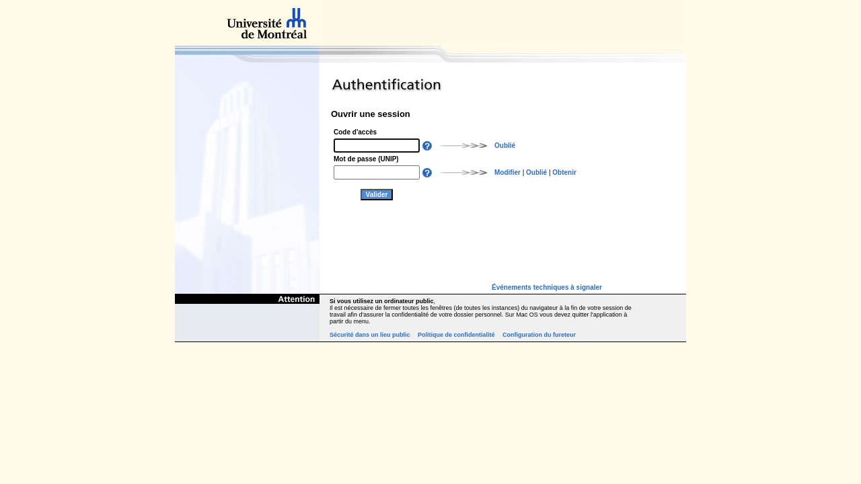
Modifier (507, 172)
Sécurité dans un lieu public (370, 334)
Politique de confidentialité (456, 334)
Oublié (504, 145)
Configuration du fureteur (539, 334)
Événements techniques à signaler (547, 287)
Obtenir (564, 172)
